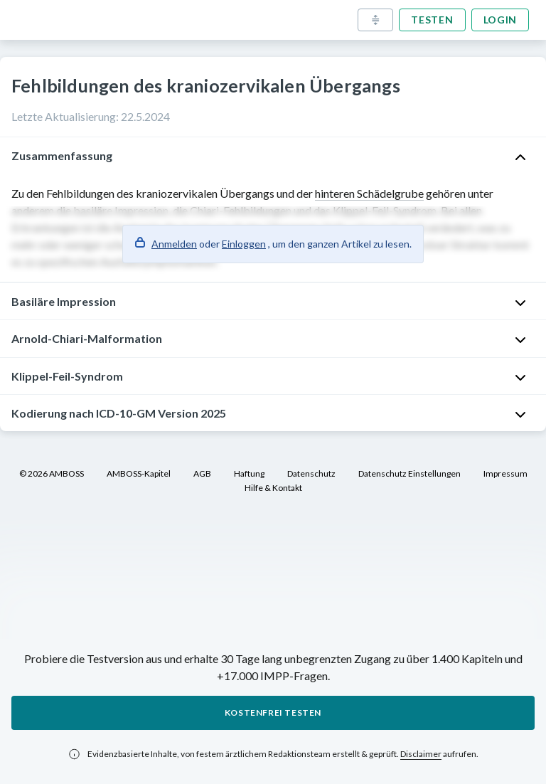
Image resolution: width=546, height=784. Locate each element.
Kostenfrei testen (273, 712)
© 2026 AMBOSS (51, 473)
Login (500, 20)
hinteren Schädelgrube (369, 193)
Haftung (249, 473)
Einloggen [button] (244, 244)
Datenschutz (311, 473)
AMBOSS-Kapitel (139, 473)
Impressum (505, 473)
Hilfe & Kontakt (273, 487)
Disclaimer (420, 753)
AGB (202, 473)
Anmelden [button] (174, 244)
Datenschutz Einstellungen (409, 473)
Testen (432, 20)
